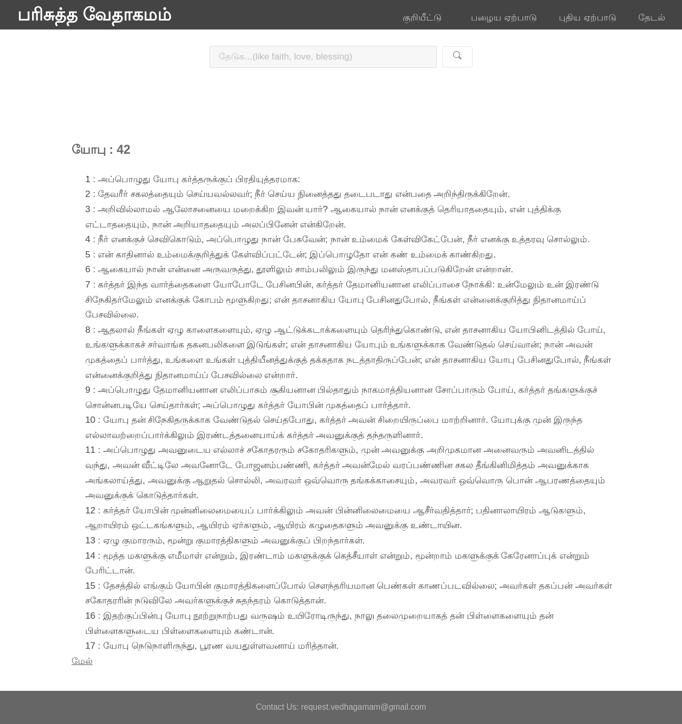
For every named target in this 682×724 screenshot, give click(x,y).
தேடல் (651, 17)
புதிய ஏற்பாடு (587, 17)
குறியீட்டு (426, 17)
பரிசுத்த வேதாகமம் (94, 14)
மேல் (82, 661)
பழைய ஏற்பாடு (504, 17)
